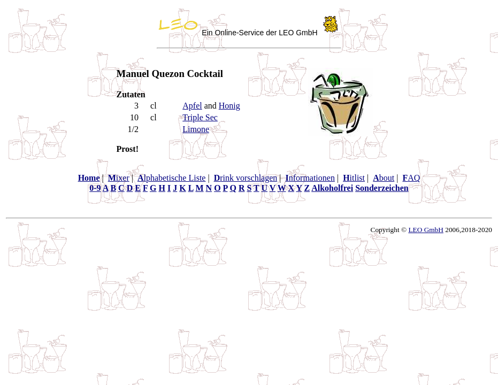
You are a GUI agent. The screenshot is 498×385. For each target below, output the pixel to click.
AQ (411, 177)
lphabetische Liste (171, 177)
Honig (229, 105)
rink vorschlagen (246, 177)
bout (383, 177)
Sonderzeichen (382, 187)
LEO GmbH (425, 230)
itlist (354, 177)
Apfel (192, 105)
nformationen (309, 177)
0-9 (95, 187)
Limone (195, 129)
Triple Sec (200, 117)
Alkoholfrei (332, 187)
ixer (118, 177)
